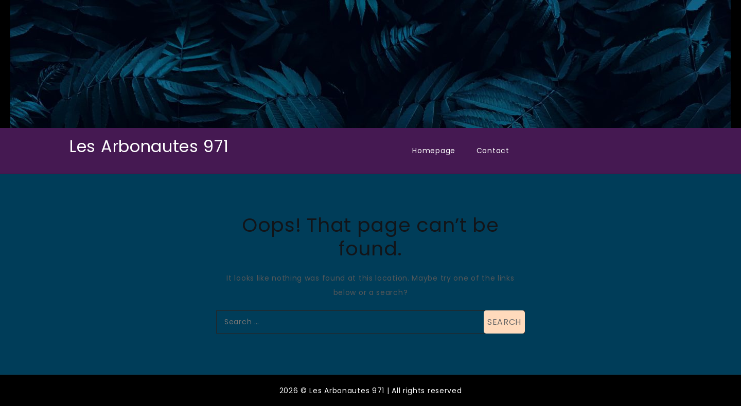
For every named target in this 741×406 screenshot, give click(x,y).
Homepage (433, 150)
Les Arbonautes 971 (149, 146)
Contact (493, 150)
